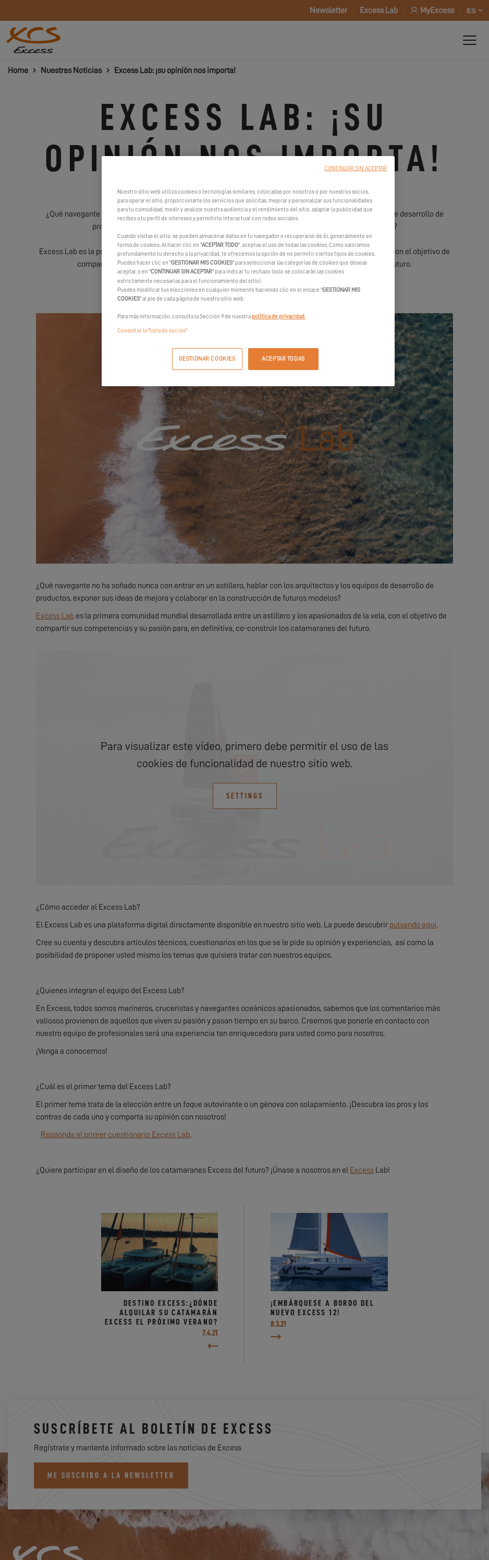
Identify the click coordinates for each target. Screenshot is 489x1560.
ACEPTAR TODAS (283, 359)
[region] (248, 271)
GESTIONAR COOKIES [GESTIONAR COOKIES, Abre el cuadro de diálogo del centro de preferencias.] (207, 359)
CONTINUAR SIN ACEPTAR (355, 168)
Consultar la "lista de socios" (152, 331)
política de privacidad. (278, 316)
